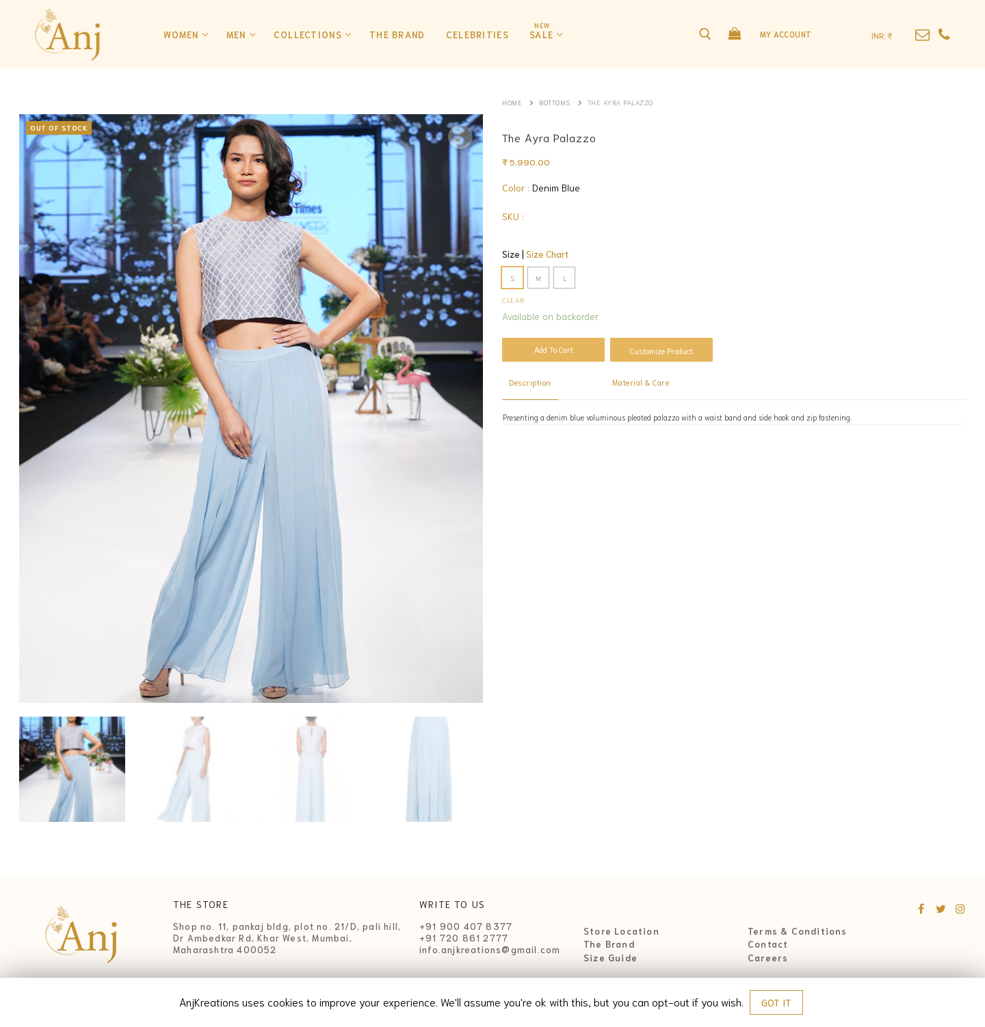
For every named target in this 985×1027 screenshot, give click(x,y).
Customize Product (661, 351)
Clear (513, 299)
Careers (768, 957)
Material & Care (641, 382)
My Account (786, 34)
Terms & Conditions (798, 931)
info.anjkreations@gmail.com (489, 949)
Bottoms (554, 102)
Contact (768, 944)
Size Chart (547, 254)
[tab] (530, 383)
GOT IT (776, 1002)
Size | (535, 254)
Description (530, 382)
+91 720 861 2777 (463, 938)
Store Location (621, 931)
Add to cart (553, 349)
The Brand (609, 944)
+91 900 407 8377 (465, 926)
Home (512, 102)
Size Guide (610, 957)
